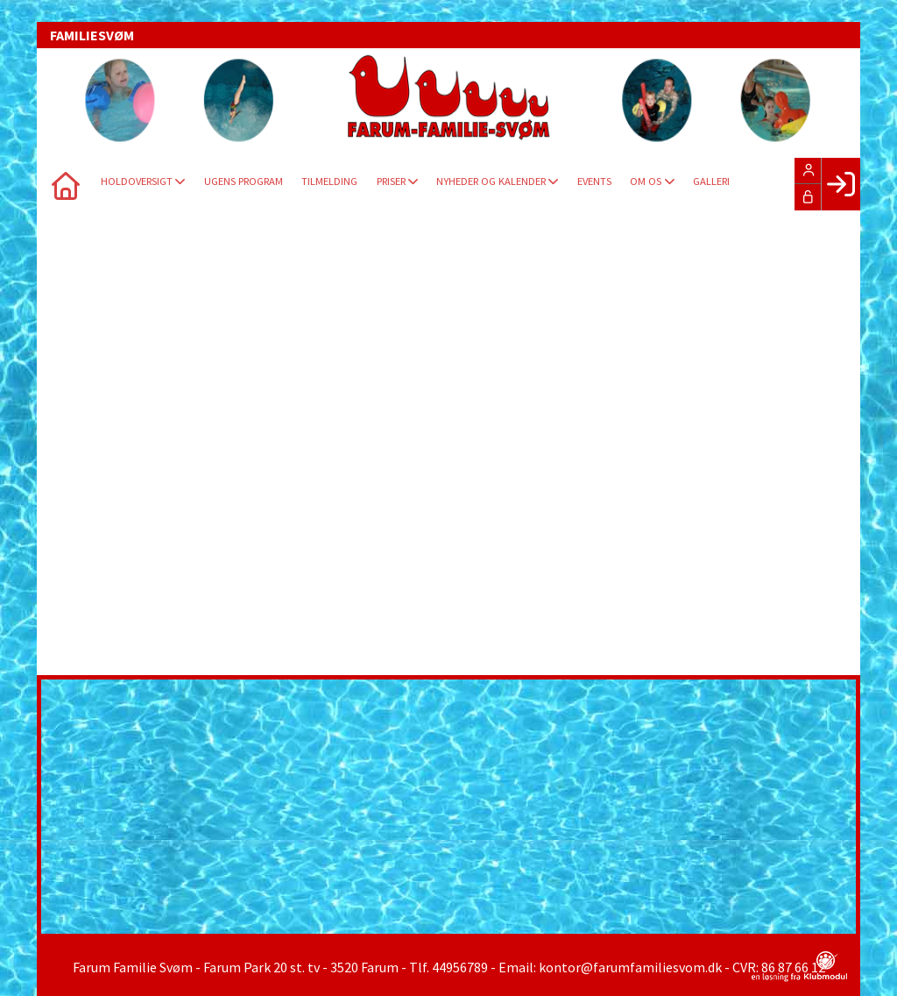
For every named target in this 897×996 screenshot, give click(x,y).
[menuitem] (63, 184)
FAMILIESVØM (92, 35)
